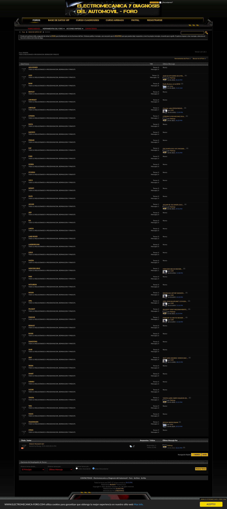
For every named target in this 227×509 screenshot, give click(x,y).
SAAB (30, 350)
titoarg (38, 446)
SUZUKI (31, 390)
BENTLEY (32, 92)
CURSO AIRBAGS (115, 20)
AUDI (30, 75)
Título (23, 440)
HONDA (31, 164)
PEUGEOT (32, 309)
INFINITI (31, 188)
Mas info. (138, 504)
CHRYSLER (32, 108)
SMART (31, 374)
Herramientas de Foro (182, 59)
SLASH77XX (120, 489)
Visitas (152, 440)
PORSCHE (32, 317)
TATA (30, 406)
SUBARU (31, 382)
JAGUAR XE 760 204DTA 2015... (173, 205)
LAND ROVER (33, 237)
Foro (23, 32)
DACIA (31, 124)
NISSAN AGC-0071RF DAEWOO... (174, 293)
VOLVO (31, 414)
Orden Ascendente (83, 468)
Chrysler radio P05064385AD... (173, 108)
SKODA (31, 366)
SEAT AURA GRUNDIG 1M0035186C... (175, 358)
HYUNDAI (32, 172)
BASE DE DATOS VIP (58, 20)
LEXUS (31, 253)
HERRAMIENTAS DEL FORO (53, 29)
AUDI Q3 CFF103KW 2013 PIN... (173, 76)
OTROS (31, 430)
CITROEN (32, 116)
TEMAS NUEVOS (34, 29)
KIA (30, 221)
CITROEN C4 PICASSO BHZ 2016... (174, 116)
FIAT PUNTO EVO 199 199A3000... (174, 149)
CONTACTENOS (91, 29)
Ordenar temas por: (54, 466)
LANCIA (31, 229)
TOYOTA (31, 398)
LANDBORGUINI (34, 245)
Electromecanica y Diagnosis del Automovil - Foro (113, 478)
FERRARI (31, 140)
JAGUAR (31, 204)
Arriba (205, 455)
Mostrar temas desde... (28, 466)
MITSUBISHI (33, 285)
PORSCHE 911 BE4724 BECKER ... (174, 318)
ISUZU (31, 196)
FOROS (36, 20)
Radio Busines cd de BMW (171, 84)
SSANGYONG (33, 342)
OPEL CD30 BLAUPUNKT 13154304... (175, 301)
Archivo (137, 478)
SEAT (30, 358)
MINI (30, 277)
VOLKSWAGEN (33, 422)
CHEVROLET (33, 100)
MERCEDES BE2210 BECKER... (172, 269)
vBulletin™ (113, 484)
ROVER (31, 334)
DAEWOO (32, 132)
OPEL (30, 301)
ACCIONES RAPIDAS (74, 29)
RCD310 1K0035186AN (170, 422)
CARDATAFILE (119, 491)
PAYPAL (135, 20)
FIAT (30, 148)
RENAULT (32, 326)
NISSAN (31, 293)
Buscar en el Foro (198, 59)
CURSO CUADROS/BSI (87, 20)
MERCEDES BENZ (34, 268)
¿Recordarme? (166, 2)
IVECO (31, 180)
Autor (29, 440)
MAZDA (31, 261)
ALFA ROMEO (33, 67)
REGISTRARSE (154, 20)
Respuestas (144, 440)
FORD (30, 156)
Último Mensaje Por (171, 440)
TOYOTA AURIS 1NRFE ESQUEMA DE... (175, 398)
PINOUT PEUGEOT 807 (36, 444)
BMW (30, 84)
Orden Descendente (100, 468)
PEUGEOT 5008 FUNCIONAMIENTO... (175, 309)
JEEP (30, 213)
